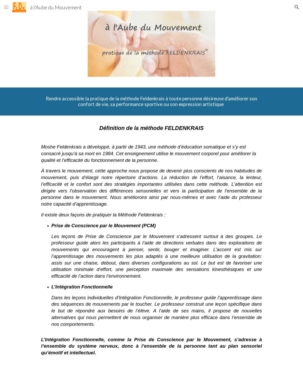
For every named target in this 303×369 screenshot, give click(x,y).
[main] (151, 101)
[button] (6, 7)
